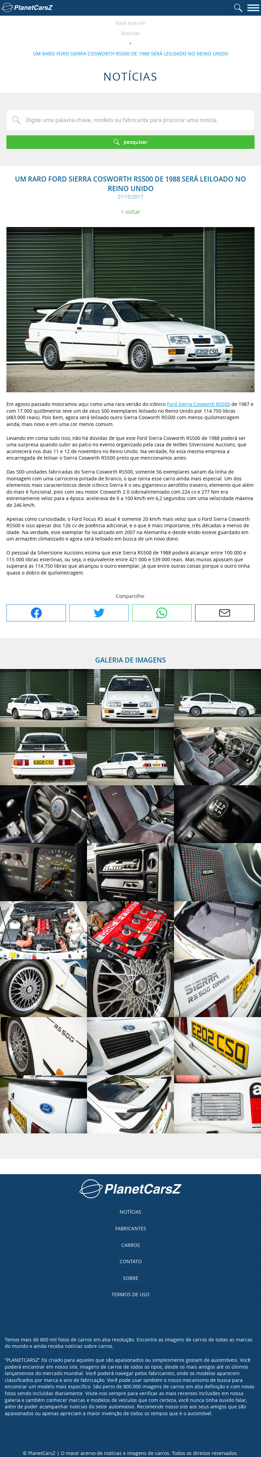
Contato (131, 1261)
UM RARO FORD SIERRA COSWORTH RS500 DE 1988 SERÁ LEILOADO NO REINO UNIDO (130, 53)
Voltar (132, 212)
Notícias (130, 33)
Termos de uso (130, 1294)
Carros (130, 1245)
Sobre (130, 1278)
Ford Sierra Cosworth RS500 (198, 404)
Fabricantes (130, 1228)
